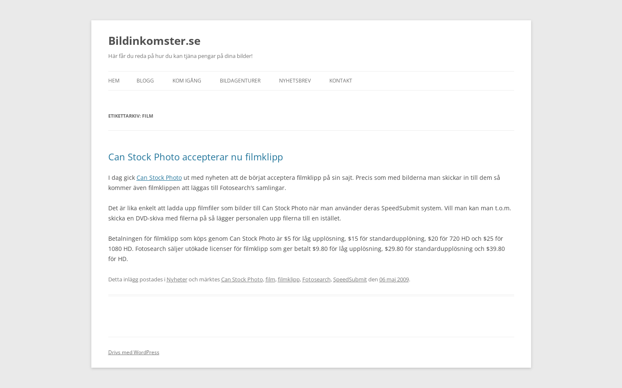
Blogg (145, 80)
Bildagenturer (240, 80)
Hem (114, 80)
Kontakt (340, 80)
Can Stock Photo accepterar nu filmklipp (195, 156)
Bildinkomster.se (154, 40)
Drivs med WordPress (133, 352)
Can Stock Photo (159, 177)
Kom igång (187, 80)
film (270, 279)
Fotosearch (316, 279)
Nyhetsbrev (295, 80)
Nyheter (177, 279)
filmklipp (289, 279)
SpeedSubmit (350, 279)
